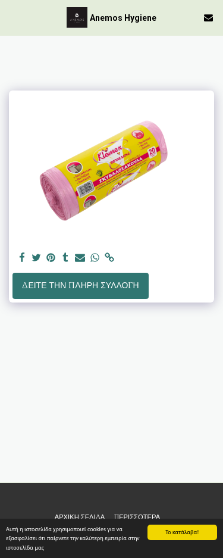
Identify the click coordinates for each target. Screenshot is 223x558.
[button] (13, 17)
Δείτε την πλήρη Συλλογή (80, 285)
